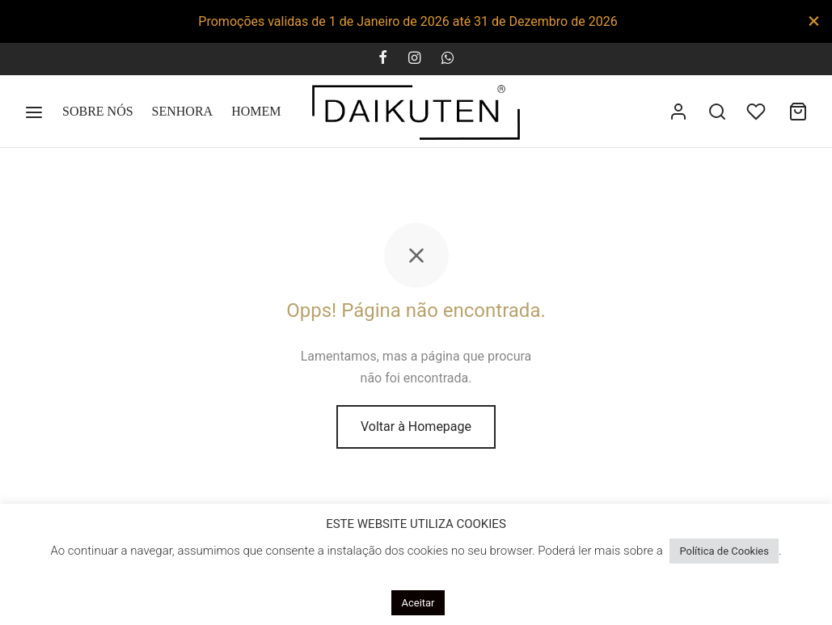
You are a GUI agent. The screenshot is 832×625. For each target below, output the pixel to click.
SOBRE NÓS (97, 111)
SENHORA (182, 111)
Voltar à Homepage (416, 426)
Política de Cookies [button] (724, 551)
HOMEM (256, 111)
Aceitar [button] (417, 603)
